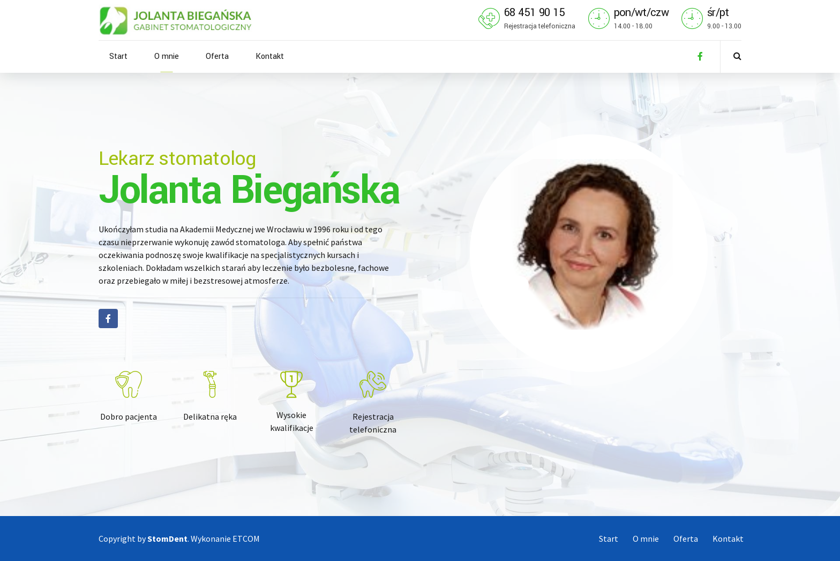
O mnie (166, 56)
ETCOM (246, 538)
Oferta (217, 56)
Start (118, 56)
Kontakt (270, 56)
